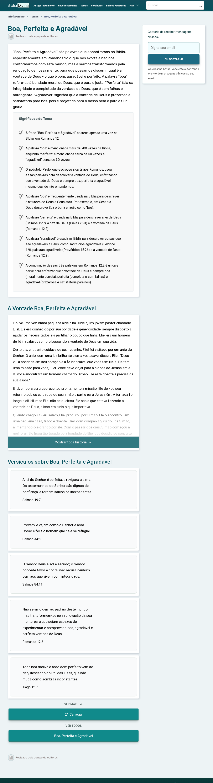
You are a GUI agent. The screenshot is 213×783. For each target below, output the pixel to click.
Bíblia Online (16, 16)
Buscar (200, 5)
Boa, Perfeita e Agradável (73, 736)
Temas (84, 5)
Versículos (97, 5)
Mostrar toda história (74, 442)
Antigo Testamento (43, 5)
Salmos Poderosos (116, 5)
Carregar (73, 714)
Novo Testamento (67, 5)
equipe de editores (46, 757)
